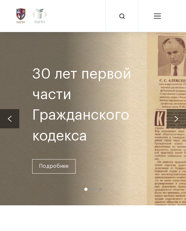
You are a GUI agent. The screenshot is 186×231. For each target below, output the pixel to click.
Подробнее (54, 166)
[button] (86, 189)
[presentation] (9, 118)
